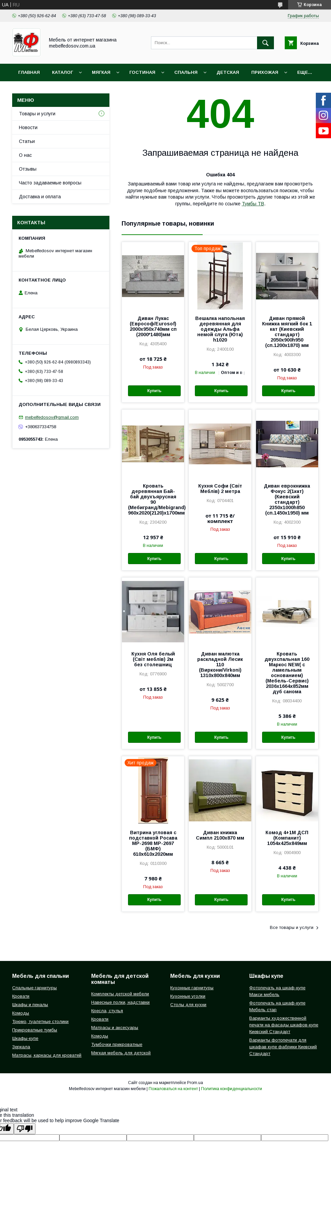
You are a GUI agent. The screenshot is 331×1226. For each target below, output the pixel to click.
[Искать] (265, 42)
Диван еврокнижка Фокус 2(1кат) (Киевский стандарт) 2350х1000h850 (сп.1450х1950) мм (287, 499)
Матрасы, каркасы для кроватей (46, 1055)
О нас (25, 155)
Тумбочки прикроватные (116, 1044)
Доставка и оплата (40, 196)
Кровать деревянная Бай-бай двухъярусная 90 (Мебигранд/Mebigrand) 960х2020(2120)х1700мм (153, 499)
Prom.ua (195, 1082)
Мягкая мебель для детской (121, 1052)
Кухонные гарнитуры (191, 987)
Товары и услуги (37, 113)
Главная (29, 72)
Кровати (20, 996)
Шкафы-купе (25, 1038)
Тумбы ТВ (253, 203)
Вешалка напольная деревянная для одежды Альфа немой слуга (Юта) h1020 (220, 329)
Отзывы (27, 169)
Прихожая (264, 72)
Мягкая (101, 72)
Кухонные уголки (187, 996)
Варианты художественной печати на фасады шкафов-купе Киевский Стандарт (283, 1025)
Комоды (20, 1013)
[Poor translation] (24, 1128)
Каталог (62, 72)
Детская (228, 72)
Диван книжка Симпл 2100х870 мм (220, 835)
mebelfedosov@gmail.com (52, 417)
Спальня (186, 72)
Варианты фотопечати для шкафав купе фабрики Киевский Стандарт (283, 1047)
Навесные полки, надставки (120, 1002)
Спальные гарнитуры (34, 987)
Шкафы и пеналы (30, 1004)
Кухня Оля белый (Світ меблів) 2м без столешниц (153, 659)
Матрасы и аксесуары (114, 1027)
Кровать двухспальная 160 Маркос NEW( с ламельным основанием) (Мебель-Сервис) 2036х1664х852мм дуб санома (286, 672)
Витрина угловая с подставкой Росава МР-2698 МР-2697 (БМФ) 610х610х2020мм (153, 843)
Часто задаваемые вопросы (50, 182)
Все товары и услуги (291, 927)
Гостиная (142, 72)
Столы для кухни (188, 1004)
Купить (154, 390)
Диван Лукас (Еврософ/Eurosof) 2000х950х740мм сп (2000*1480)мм (153, 326)
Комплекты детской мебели (120, 993)
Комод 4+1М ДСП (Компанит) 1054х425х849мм (286, 838)
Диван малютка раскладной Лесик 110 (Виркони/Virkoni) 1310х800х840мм (220, 664)
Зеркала (21, 1046)
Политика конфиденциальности (231, 1088)
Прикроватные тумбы (34, 1029)
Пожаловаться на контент (173, 1088)
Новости (28, 127)
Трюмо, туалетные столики (40, 1021)
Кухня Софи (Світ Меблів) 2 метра (220, 488)
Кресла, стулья (107, 1010)
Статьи (27, 141)
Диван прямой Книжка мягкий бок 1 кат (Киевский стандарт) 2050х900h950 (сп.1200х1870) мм (287, 332)
